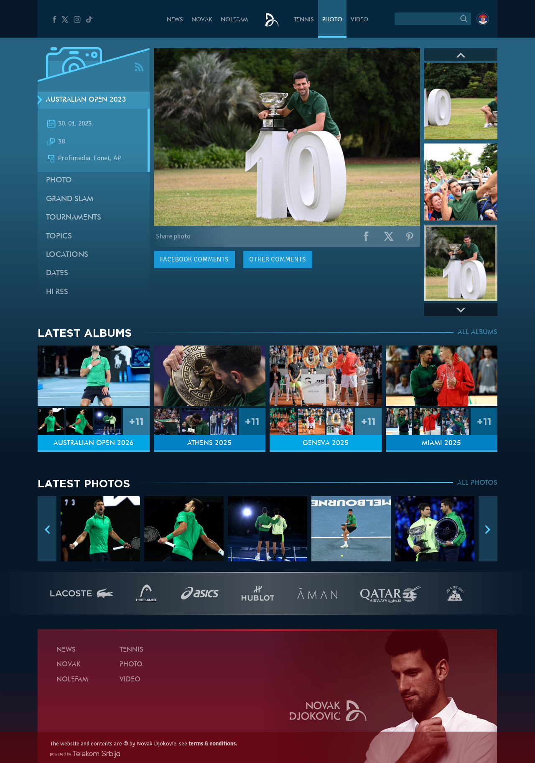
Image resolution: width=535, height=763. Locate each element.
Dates (57, 273)
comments (194, 259)
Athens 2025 (209, 443)
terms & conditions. (213, 743)
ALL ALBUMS (477, 332)
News (175, 20)
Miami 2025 (441, 443)
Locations (67, 255)
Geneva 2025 (326, 443)
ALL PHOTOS (477, 483)
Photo (332, 20)
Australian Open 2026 (94, 443)
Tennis (304, 20)
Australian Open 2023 (86, 100)
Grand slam (70, 199)
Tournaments (73, 218)
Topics (59, 237)
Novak (201, 20)
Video (359, 20)
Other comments (277, 259)
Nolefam (234, 20)
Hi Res (57, 292)
